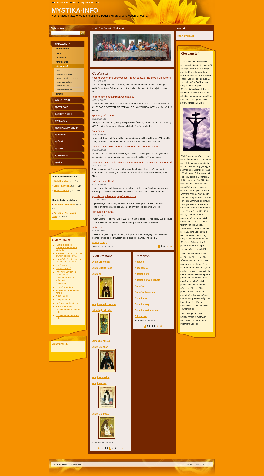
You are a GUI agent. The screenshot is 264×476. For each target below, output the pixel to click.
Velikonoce (98, 227)
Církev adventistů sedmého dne (69, 78)
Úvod (94, 28)
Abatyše (139, 261)
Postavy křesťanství (65, 74)
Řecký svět (61, 283)
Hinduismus (62, 62)
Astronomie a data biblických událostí (113, 96)
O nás (58, 162)
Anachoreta (141, 268)
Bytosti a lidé (63, 114)
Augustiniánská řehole (147, 280)
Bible (59, 70)
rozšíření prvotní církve (67, 303)
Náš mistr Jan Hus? (103, 181)
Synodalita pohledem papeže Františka (114, 196)
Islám (58, 53)
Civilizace (61, 121)
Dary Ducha (98, 131)
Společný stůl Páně (103, 115)
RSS (98, 2)
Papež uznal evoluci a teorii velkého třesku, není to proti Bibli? (127, 146)
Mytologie (61, 107)
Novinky (60, 148)
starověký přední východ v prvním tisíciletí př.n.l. (68, 260)
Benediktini (141, 298)
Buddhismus (62, 48)
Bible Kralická (61, 181)
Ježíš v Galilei (62, 296)
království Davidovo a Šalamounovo (66, 273)
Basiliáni (139, 286)
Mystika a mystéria (66, 128)
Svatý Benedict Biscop (104, 304)
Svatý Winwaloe (100, 377)
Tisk (74, 2)
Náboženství (105, 28)
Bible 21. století (61, 190)
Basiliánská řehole (145, 292)
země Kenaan (62, 265)
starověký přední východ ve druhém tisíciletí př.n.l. (69, 254)
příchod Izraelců (63, 268)
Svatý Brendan (100, 347)
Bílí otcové (141, 316)
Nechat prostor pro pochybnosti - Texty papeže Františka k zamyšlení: (131, 77)
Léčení (59, 141)
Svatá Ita (96, 274)
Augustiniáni (142, 274)
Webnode (206, 464)
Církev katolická (63, 86)
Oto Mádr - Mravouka (64, 204)
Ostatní (59, 94)
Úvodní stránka (61, 2)
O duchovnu (62, 100)
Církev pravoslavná (64, 90)
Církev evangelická (64, 82)
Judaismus (61, 57)
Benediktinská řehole (147, 310)
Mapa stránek (86, 2)
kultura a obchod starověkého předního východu (66, 247)
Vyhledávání (58, 28)
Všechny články (99, 242)
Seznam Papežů (60, 344)
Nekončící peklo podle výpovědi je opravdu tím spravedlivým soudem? (132, 162)
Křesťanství (62, 66)
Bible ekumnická (62, 186)
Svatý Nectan (99, 383)
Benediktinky (142, 304)
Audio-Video (62, 155)
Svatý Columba (100, 414)
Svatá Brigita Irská (102, 268)
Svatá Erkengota (101, 261)
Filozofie (60, 134)
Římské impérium (64, 287)
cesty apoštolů (63, 299)
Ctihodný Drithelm (102, 310)
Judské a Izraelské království (65, 278)
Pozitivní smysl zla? (103, 211)
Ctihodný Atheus (101, 341)
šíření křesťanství (64, 306)
